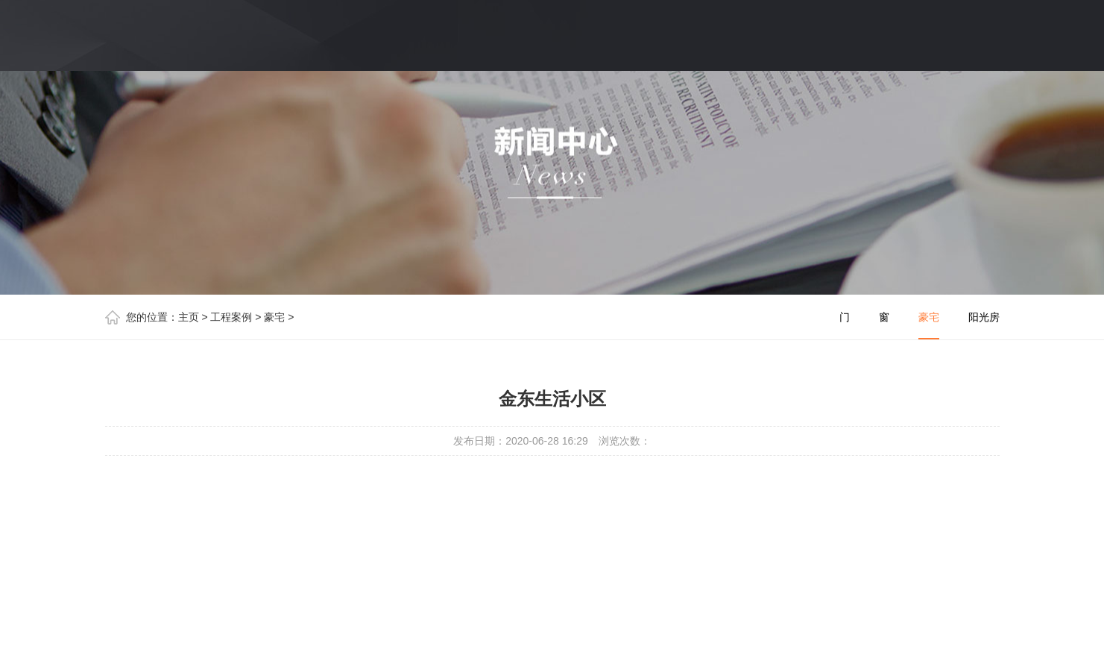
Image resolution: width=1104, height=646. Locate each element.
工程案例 (231, 317)
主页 (188, 317)
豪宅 (274, 317)
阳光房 (984, 317)
